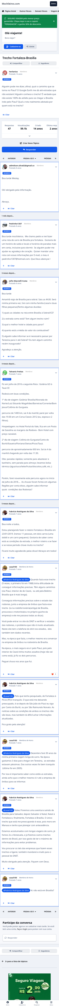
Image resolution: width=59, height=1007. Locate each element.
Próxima (47, 158)
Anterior (11, 158)
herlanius (13, 71)
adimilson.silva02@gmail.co (21, 165)
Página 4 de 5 (29, 158)
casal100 (13, 567)
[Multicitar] (3, 209)
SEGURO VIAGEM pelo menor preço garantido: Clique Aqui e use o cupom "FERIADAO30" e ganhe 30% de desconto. (22, 21)
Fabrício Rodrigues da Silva (21, 511)
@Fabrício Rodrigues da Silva (16, 579)
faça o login (22, 929)
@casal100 (8, 696)
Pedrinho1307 (15, 223)
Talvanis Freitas (16, 371)
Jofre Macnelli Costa (18, 281)
